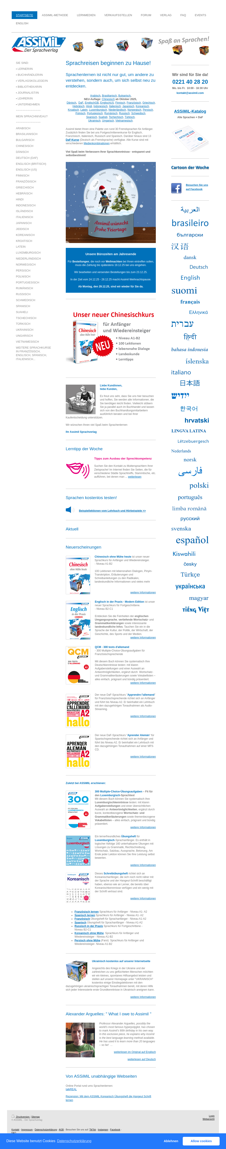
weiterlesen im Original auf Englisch (135, 1052)
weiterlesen (134, 476)
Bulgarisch (124, 95)
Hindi (89, 106)
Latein (84, 109)
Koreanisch (142, 106)
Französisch (134, 102)
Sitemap (35, 1117)
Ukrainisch (94, 120)
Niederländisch (117, 109)
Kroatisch (73, 109)
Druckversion (20, 1117)
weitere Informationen (143, 592)
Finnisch (120, 102)
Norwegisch (134, 109)
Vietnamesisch (124, 120)
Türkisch (130, 117)
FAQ (13, 1133)
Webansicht (209, 1119)
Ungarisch (108, 120)
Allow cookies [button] (201, 1141)
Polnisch (80, 113)
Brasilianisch (109, 95)
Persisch (148, 109)
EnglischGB (92, 102)
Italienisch (115, 106)
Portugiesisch (95, 113)
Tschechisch (116, 117)
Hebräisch (79, 106)
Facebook (115, 1129)
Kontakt (15, 1129)
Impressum (26, 1129)
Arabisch (95, 95)
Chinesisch (108, 99)
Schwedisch (138, 113)
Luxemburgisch (98, 109)
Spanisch (91, 117)
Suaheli (103, 117)
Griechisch (148, 102)
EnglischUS (107, 102)
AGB (61, 1129)
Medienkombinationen (96, 143)
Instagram (103, 1129)
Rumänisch (111, 113)
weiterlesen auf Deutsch (142, 1059)
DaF (80, 102)
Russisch (124, 113)
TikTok (92, 1129)
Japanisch (128, 106)
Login (212, 1116)
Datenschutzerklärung (46, 1129)
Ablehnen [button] (171, 1141)
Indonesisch (101, 106)
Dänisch (71, 102)
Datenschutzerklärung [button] (74, 1141)
